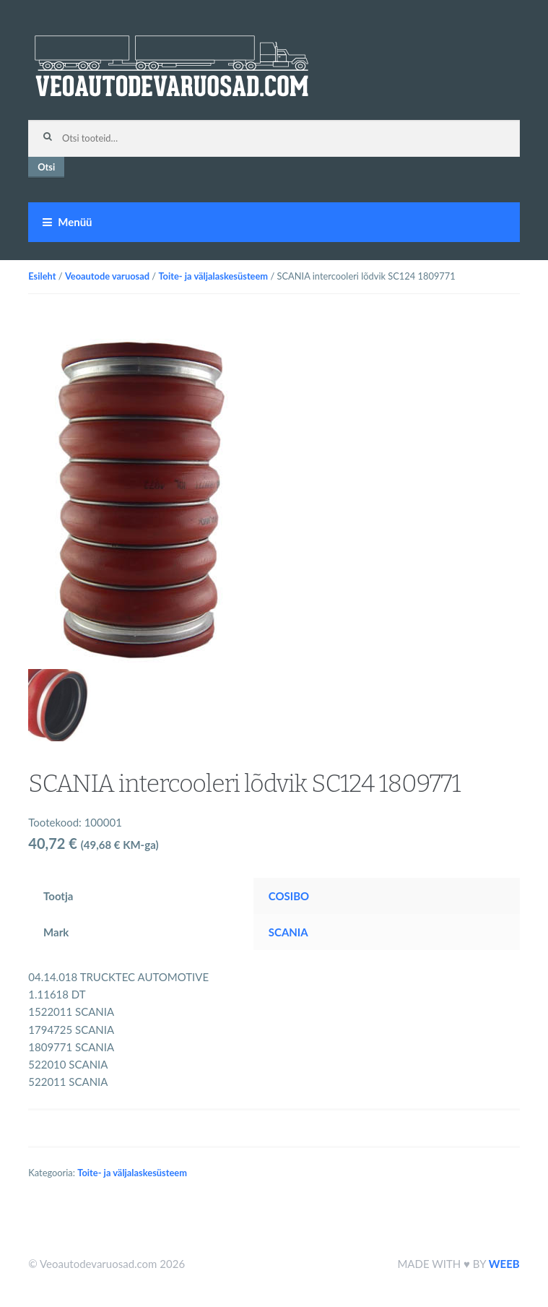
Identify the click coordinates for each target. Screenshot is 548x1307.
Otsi (46, 167)
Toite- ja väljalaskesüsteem (213, 276)
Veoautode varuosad (107, 276)
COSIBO (289, 895)
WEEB (504, 1263)
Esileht (42, 276)
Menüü (75, 221)
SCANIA (288, 932)
